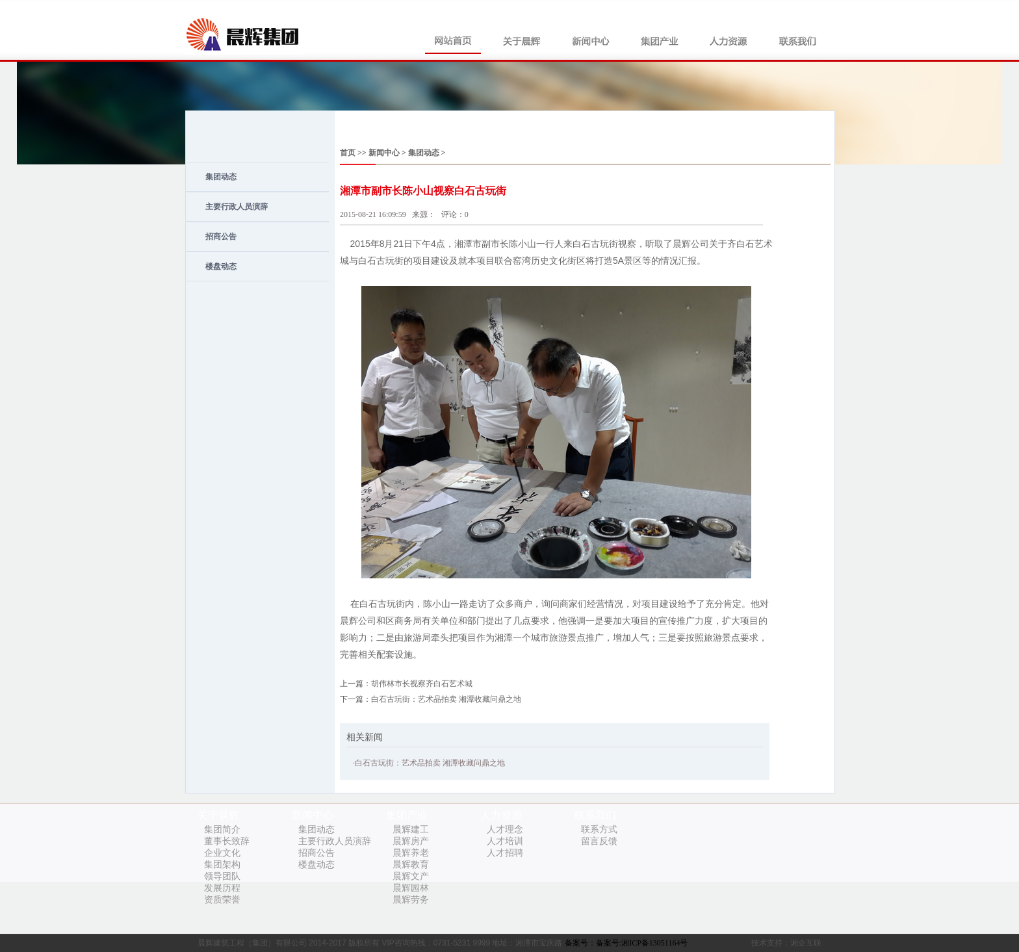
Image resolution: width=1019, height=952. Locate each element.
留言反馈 (599, 841)
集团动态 (221, 176)
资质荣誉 (222, 900)
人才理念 (505, 829)
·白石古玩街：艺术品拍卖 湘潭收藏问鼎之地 (429, 762)
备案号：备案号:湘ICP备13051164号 (626, 942)
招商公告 (221, 236)
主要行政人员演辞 (236, 206)
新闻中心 (383, 152)
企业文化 (222, 853)
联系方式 (599, 829)
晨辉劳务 (411, 900)
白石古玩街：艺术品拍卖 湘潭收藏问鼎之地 (446, 699)
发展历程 (222, 888)
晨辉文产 (411, 876)
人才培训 (505, 841)
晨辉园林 (411, 888)
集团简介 (222, 829)
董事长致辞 (227, 841)
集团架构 (222, 864)
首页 (347, 152)
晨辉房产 (411, 841)
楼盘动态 (221, 266)
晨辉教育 (411, 864)
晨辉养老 (411, 853)
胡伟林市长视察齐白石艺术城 (421, 683)
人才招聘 (505, 853)
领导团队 (222, 876)
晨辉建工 (411, 829)
